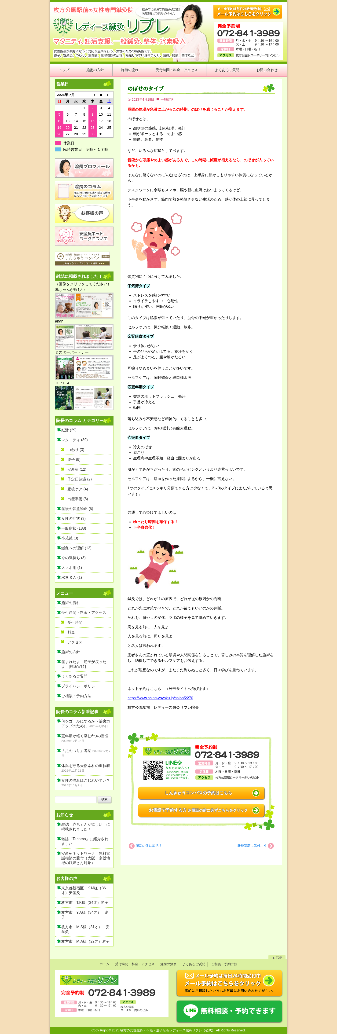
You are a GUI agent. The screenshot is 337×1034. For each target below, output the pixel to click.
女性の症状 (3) (73, 519)
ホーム (104, 964)
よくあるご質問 (227, 70)
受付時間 (74, 622)
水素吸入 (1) (71, 577)
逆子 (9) (74, 460)
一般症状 (167, 99)
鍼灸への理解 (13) (76, 548)
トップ (64, 70)
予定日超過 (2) (79, 479)
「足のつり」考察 (76, 751)
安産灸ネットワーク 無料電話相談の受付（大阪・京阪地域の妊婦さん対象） (85, 858)
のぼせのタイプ (146, 88)
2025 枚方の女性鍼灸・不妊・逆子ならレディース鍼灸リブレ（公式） (163, 1030)
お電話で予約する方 (198, 810)
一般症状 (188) (73, 528)
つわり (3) (75, 450)
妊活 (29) (69, 430)
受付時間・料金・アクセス (177, 70)
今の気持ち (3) (73, 558)
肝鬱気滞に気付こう (252, 845)
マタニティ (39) (74, 440)
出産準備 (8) (77, 499)
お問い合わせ (267, 70)
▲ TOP (277, 957)
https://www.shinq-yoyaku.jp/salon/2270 (160, 698)
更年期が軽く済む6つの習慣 (84, 736)
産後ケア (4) (77, 489)
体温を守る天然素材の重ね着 (85, 766)
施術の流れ (130, 70)
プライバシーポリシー (80, 686)
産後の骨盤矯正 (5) (77, 509)
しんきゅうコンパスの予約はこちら (198, 793)
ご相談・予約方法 (76, 696)
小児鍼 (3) (69, 538)
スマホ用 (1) (71, 568)
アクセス (74, 642)
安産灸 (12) (76, 469)
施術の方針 (95, 70)
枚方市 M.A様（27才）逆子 (85, 941)
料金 (71, 632)
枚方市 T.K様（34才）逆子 (84, 903)
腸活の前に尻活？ (149, 845)
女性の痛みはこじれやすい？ (85, 780)
